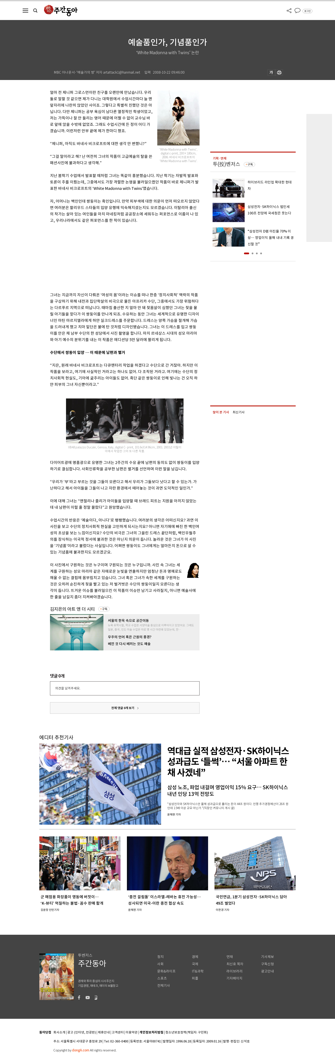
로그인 (307, 11)
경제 (195, 957)
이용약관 (132, 1032)
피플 (195, 978)
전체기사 (163, 986)
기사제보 (267, 957)
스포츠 (162, 978)
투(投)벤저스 (226, 164)
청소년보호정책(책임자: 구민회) (186, 1032)
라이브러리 (234, 971)
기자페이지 (234, 978)
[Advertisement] (114, 256)
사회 (160, 964)
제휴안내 (104, 1032)
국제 (195, 964)
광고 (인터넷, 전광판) (81, 1032)
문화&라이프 (166, 971)
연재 (229, 957)
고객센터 (118, 1032)
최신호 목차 (234, 964)
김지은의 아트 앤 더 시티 (72, 609)
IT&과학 (198, 971)
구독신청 (267, 964)
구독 (104, 609)
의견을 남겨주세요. (67, 688)
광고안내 (267, 971)
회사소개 (59, 1032)
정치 (160, 957)
